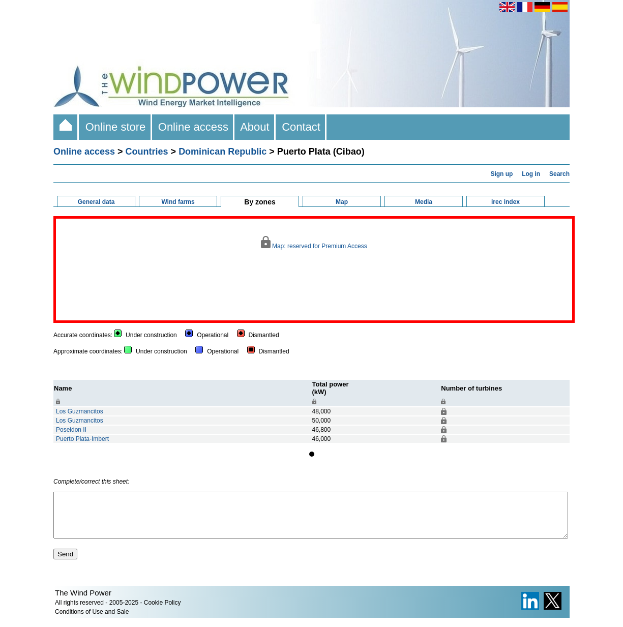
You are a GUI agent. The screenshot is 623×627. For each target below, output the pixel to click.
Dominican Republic (222, 151)
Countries (147, 151)
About (255, 127)
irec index (505, 201)
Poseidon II (71, 429)
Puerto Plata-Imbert (82, 438)
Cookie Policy (162, 611)
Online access (193, 127)
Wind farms (177, 201)
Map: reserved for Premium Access (314, 243)
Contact (301, 127)
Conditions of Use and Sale (92, 620)
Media (423, 201)
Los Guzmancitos (79, 411)
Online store (115, 127)
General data (96, 201)
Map (342, 201)
